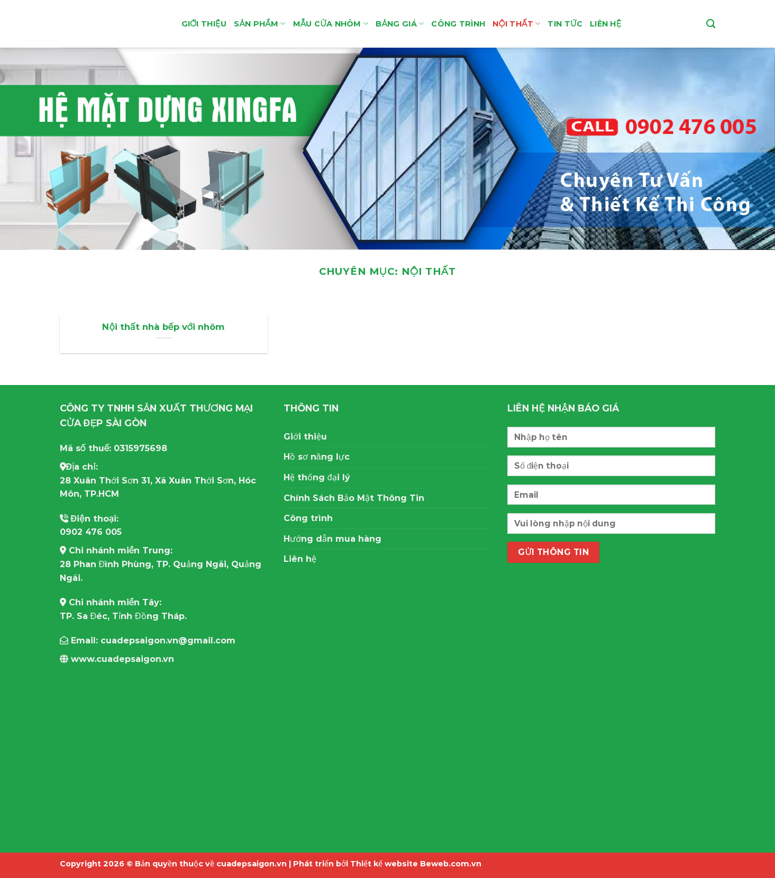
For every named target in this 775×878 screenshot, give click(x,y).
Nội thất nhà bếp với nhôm (163, 326)
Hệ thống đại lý (317, 477)
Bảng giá (400, 24)
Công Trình (458, 24)
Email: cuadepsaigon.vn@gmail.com (147, 640)
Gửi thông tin (553, 552)
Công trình (308, 518)
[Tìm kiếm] (710, 24)
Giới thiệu (204, 24)
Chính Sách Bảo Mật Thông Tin (354, 498)
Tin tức (565, 24)
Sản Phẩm (259, 24)
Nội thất (516, 24)
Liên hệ (606, 24)
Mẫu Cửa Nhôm (331, 24)
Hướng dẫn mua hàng (332, 539)
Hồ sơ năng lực (317, 457)
